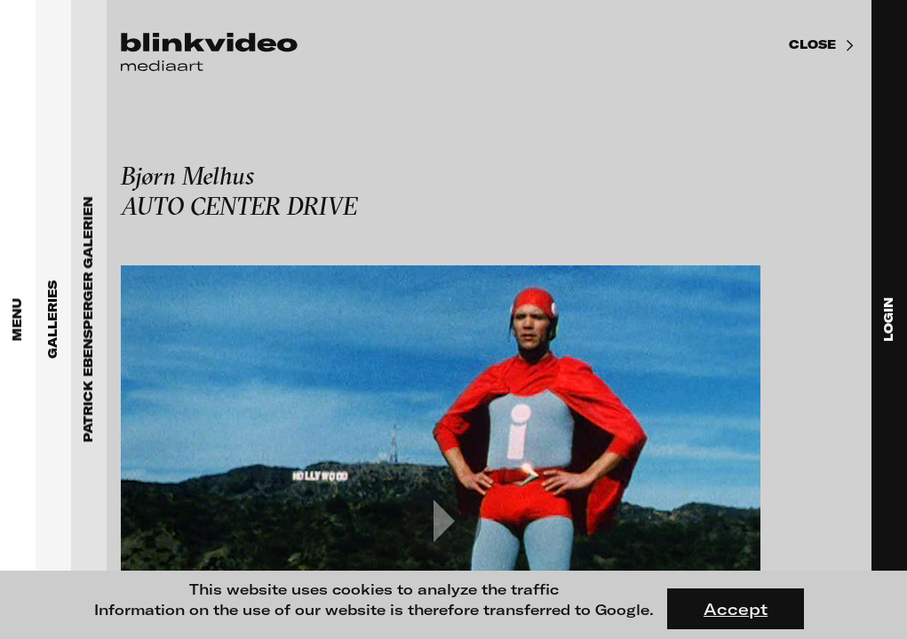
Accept (736, 609)
